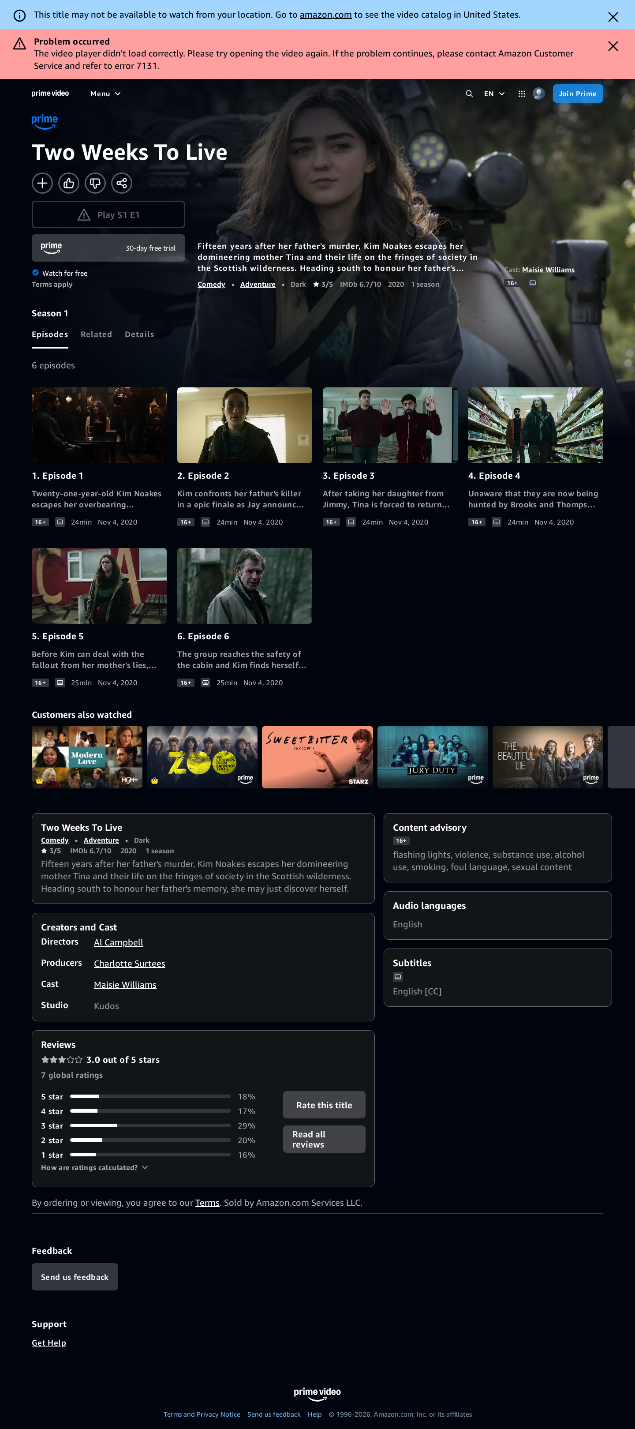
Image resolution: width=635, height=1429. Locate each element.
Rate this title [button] (324, 1104)
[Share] (121, 183)
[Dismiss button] (613, 17)
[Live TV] (282, 93)
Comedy (211, 284)
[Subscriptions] (338, 93)
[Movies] (130, 93)
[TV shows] (172, 93)
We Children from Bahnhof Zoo (202, 757)
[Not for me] (95, 183)
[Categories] (521, 94)
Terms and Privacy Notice (202, 1414)
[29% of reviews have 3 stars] (151, 1125)
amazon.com (326, 14)
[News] (247, 93)
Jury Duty (432, 757)
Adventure (258, 284)
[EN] (495, 93)
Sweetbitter (317, 757)
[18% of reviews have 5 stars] (151, 1096)
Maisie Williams (548, 269)
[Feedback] (75, 1276)
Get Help (49, 1342)
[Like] (68, 183)
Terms (207, 1202)
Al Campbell (118, 942)
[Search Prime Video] (469, 94)
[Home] (50, 93)
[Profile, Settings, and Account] (539, 94)
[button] (94, 1167)
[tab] (50, 334)
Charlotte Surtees (129, 963)
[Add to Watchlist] (42, 183)
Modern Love (87, 757)
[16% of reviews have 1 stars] (151, 1154)
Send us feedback (274, 1414)
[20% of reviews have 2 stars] (151, 1140)
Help (315, 1414)
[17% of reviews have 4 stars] (151, 1111)
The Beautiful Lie (548, 757)
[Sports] (213, 93)
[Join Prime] (578, 93)
